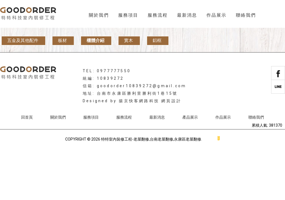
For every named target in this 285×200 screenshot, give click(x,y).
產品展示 (190, 117)
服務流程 (158, 15)
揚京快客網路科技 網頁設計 (150, 101)
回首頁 (27, 117)
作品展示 (216, 15)
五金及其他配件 (22, 40)
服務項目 (128, 15)
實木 (128, 40)
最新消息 (187, 15)
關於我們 (99, 15)
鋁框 (157, 40)
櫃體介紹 (95, 40)
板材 (62, 40)
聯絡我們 (246, 15)
